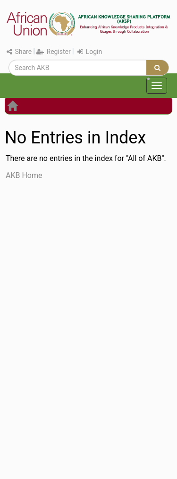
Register (53, 51)
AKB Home (24, 175)
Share (19, 51)
